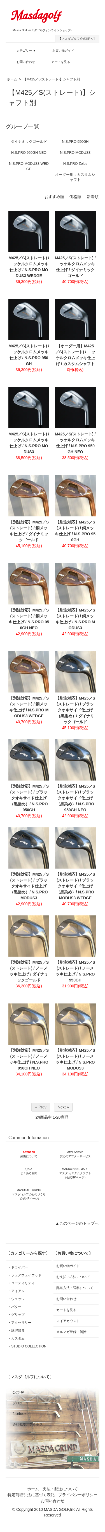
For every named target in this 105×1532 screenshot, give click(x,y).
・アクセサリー (19, 1323)
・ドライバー (18, 1267)
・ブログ (16, 1403)
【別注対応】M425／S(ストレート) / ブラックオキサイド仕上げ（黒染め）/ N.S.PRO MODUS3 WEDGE (75, 886)
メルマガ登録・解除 (71, 1332)
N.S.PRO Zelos (75, 164)
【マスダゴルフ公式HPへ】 (77, 38)
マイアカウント (68, 1321)
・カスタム (16, 1338)
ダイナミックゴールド (29, 142)
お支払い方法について (73, 1277)
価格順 (75, 196)
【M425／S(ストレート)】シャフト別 (51, 79)
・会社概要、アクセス (26, 1424)
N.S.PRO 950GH (75, 142)
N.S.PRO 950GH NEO (28, 153)
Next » (63, 1107)
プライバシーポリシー (77, 1494)
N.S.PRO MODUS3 (75, 153)
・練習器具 (16, 1330)
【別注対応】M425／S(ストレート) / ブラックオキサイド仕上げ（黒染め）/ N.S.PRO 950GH (29, 798)
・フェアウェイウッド (24, 1275)
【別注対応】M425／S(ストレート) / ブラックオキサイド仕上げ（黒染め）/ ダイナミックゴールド (75, 710)
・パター (14, 1307)
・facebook (17, 1414)
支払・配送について (60, 1489)
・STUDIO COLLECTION (27, 1346)
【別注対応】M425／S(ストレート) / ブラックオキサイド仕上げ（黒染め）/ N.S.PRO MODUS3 (29, 886)
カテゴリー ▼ (22, 49)
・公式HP (16, 1392)
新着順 (93, 196)
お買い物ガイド (59, 49)
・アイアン (16, 1291)
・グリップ (16, 1315)
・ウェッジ (16, 1299)
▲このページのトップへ (77, 1223)
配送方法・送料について (74, 1288)
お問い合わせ (21, 61)
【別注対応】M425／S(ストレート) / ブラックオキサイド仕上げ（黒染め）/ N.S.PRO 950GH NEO (75, 798)
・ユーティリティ (21, 1283)
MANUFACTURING (29, 1194)
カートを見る (56, 61)
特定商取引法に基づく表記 (31, 1494)
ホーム (12, 79)
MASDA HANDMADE (75, 1173)
